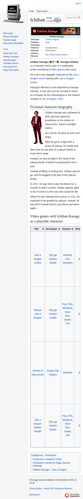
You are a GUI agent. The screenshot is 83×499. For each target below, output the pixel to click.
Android (67, 255)
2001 (35, 184)
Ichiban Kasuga (41, 469)
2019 (73, 196)
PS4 (64, 304)
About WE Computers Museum (58, 488)
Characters (50, 455)
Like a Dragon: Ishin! (52, 98)
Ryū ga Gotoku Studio (53, 259)
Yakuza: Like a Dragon (37, 314)
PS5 (70, 304)
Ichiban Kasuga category (58, 55)
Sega (47, 42)
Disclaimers (34, 495)
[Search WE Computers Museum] (73, 17)
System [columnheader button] (66, 229)
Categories (37, 455)
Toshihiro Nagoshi (52, 39)
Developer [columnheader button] (51, 229)
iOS (67, 259)
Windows (68, 262)
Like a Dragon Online (38, 259)
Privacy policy (35, 488)
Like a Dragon (59, 469)
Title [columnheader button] (36, 229)
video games (58, 69)
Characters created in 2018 (47, 459)
